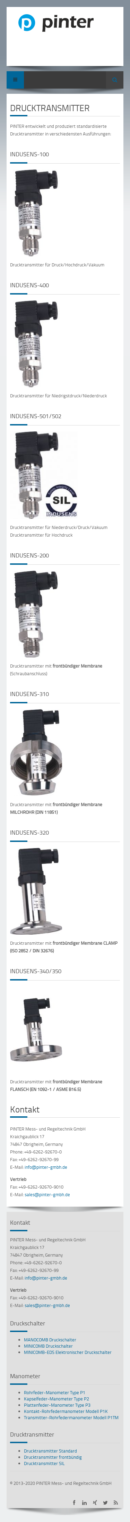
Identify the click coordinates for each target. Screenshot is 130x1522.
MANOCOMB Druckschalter (50, 1340)
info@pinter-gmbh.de (46, 1167)
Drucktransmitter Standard (50, 1451)
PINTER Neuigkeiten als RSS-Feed (115, 1502)
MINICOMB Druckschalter (48, 1346)
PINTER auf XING (94, 1502)
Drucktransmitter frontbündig (53, 1457)
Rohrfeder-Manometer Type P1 (54, 1392)
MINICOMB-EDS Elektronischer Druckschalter (68, 1352)
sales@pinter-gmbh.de (47, 1194)
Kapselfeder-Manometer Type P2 (56, 1399)
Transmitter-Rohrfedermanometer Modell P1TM (71, 1417)
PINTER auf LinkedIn (84, 1502)
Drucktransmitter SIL (44, 1463)
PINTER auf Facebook (74, 1502)
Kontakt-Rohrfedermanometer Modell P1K (66, 1411)
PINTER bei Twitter (105, 1502)
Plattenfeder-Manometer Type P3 (57, 1405)
